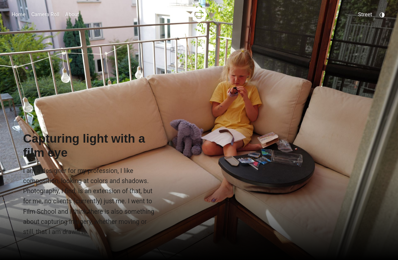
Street (365, 15)
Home (19, 15)
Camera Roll (45, 15)
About (72, 15)
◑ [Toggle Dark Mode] (382, 14)
